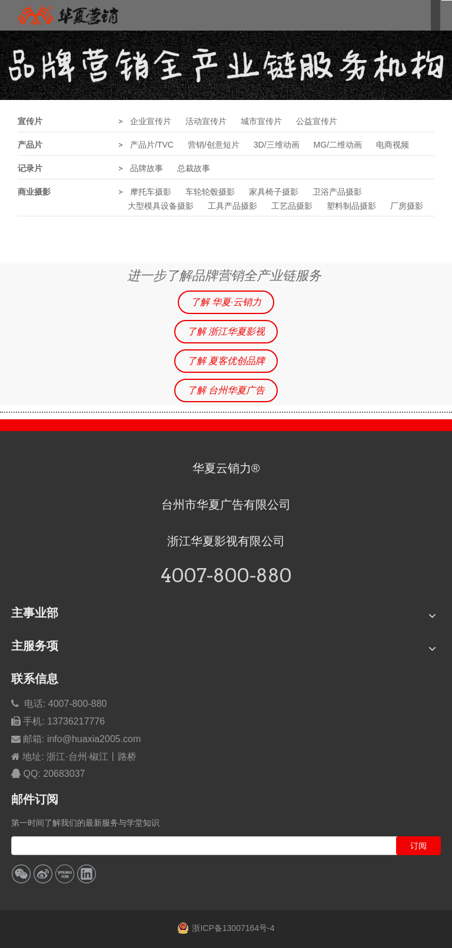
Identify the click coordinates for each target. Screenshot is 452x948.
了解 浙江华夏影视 (226, 331)
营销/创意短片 (214, 144)
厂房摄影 (406, 206)
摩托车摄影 (150, 191)
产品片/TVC (152, 144)
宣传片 (30, 121)
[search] (205, 845)
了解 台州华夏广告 (226, 390)
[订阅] (418, 845)
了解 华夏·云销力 (226, 302)
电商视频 (392, 144)
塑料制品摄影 (351, 206)
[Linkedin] (86, 873)
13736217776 (76, 721)
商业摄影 (34, 191)
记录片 (30, 168)
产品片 (30, 144)
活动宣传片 (206, 121)
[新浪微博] (43, 873)
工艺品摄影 (292, 206)
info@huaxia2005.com (94, 739)
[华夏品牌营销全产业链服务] (226, 65)
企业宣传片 (150, 121)
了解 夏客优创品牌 (226, 361)
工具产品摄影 (232, 206)
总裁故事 (193, 168)
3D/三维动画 (277, 144)
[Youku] (64, 873)
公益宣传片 (316, 121)
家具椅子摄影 (273, 191)
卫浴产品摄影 (337, 191)
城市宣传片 (261, 121)
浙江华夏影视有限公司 (226, 541)
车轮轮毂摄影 (210, 191)
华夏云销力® (226, 468)
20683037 (64, 774)
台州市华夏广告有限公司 (226, 504)
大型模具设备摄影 (161, 206)
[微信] (21, 873)
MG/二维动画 (338, 144)
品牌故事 (146, 168)
